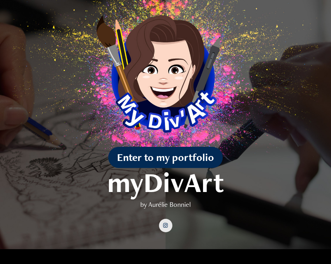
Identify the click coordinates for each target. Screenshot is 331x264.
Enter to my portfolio (165, 157)
